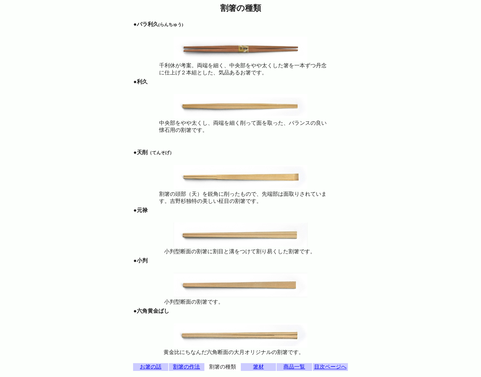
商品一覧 (294, 367)
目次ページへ (330, 367)
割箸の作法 (186, 367)
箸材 (258, 367)
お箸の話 (150, 367)
